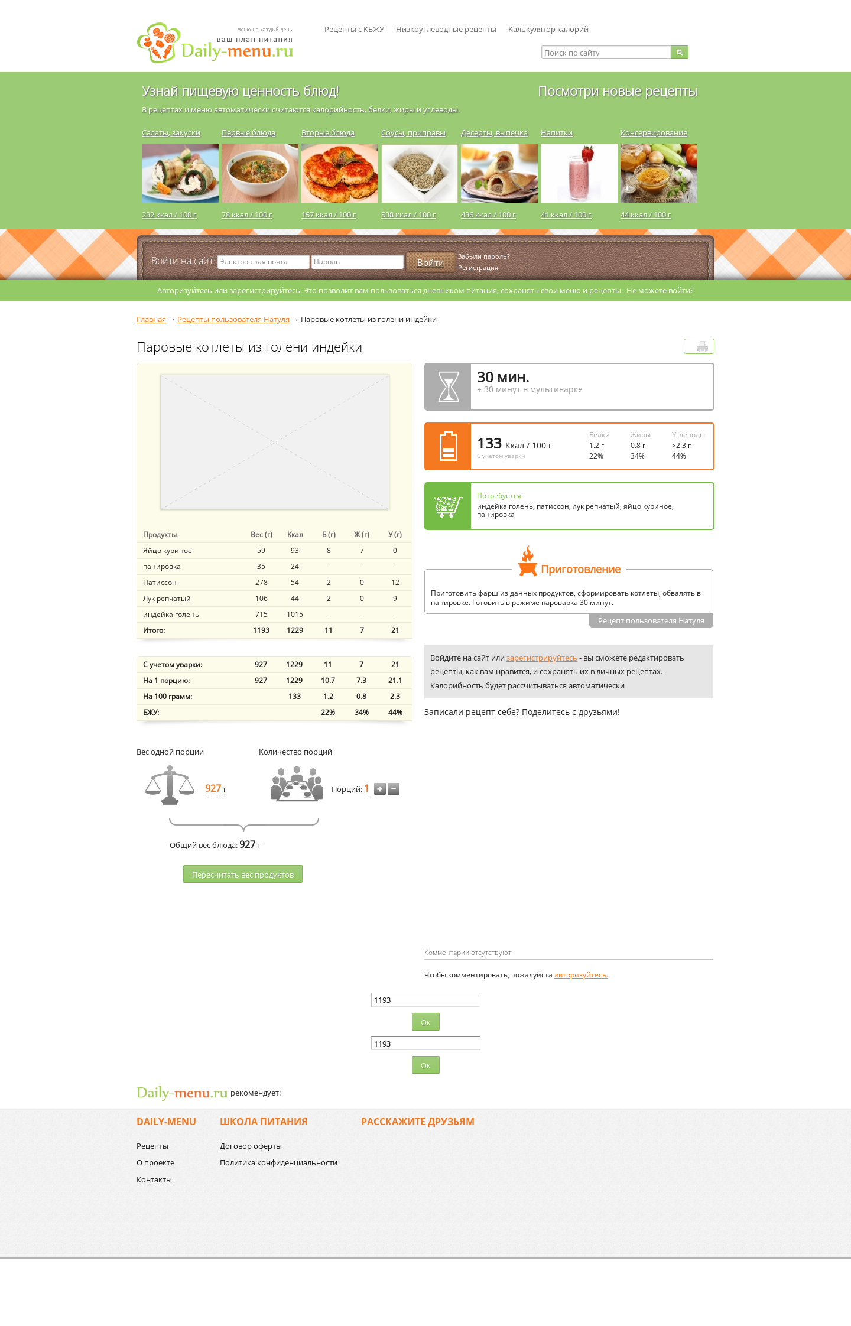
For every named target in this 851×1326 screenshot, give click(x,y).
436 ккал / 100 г (488, 214)
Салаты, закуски (171, 132)
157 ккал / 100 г (328, 214)
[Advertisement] (523, 851)
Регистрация (478, 267)
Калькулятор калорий (548, 29)
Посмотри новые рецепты (617, 90)
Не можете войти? (660, 290)
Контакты (154, 1179)
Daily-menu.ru (222, 42)
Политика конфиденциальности (278, 1162)
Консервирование (654, 132)
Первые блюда (248, 132)
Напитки (557, 132)
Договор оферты (251, 1145)
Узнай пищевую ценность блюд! (240, 90)
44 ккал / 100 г (646, 214)
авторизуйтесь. (581, 975)
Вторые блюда (328, 132)
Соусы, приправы (413, 132)
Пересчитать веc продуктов (243, 874)
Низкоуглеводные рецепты (446, 29)
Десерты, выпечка (494, 132)
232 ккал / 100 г (169, 214)
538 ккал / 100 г (408, 214)
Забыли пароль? (484, 256)
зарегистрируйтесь (264, 290)
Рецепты (152, 1145)
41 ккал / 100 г (566, 214)
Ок (426, 1022)
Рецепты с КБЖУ (354, 29)
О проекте (155, 1162)
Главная (151, 319)
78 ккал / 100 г (247, 214)
